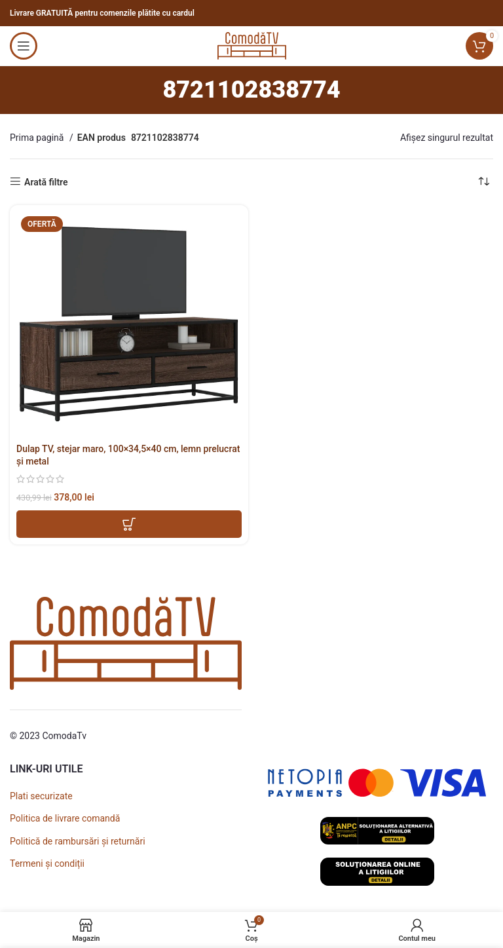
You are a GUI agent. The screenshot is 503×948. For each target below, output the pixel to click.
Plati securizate (41, 796)
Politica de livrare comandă (65, 818)
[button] (129, 524)
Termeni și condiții (47, 863)
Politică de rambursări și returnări (77, 841)
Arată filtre (46, 182)
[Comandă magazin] (483, 182)
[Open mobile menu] (23, 46)
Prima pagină (38, 137)
